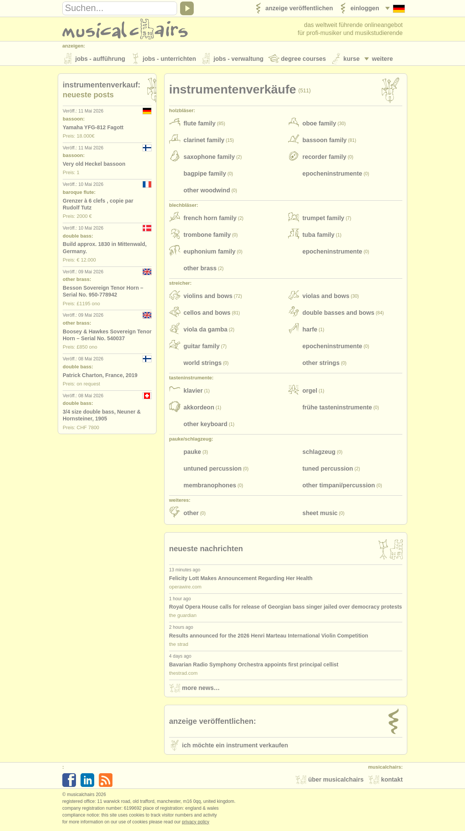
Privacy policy (195, 823)
